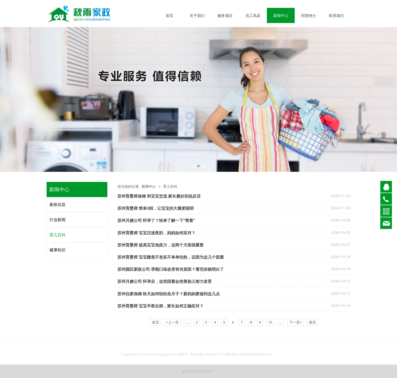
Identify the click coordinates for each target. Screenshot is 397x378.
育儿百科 (57, 235)
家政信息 (57, 204)
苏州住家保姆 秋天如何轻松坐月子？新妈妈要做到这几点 (168, 294)
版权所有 (231, 356)
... (187, 322)
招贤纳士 (308, 15)
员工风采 (253, 15)
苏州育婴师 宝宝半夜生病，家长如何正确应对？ (160, 306)
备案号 (182, 356)
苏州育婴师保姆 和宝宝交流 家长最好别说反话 (159, 196)
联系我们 (336, 15)
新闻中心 (280, 15)
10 (270, 322)
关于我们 (197, 15)
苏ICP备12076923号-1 (208, 356)
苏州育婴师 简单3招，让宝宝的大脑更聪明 (155, 208)
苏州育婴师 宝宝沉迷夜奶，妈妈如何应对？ (156, 233)
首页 (169, 15)
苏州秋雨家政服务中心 (255, 356)
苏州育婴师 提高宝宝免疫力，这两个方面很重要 (160, 245)
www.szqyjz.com (164, 356)
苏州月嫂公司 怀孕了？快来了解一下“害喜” (156, 220)
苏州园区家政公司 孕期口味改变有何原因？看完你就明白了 (170, 269)
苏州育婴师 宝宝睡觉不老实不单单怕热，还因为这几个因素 (170, 257)
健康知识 (57, 250)
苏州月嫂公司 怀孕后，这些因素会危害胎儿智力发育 (164, 281)
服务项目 (225, 15)
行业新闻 (57, 219)
